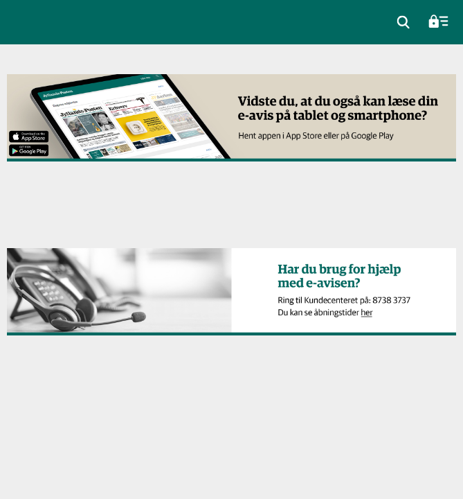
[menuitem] (403, 22)
